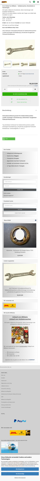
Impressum (3, 380)
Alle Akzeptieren (20, 469)
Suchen (20, 209)
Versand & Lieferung (5, 388)
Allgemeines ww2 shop (6, 383)
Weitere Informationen (20, 477)
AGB (2, 396)
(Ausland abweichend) (29, 73)
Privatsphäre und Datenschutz (8, 402)
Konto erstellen (7, 193)
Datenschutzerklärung (30, 465)
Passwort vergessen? (8, 195)
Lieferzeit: (4, 73)
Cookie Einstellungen (6, 407)
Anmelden (20, 189)
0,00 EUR (20, 255)
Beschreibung (6, 110)
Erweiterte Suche (20, 213)
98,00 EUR (20, 295)
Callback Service (5, 386)
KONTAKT (32, 359)
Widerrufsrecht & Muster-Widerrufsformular (11, 394)
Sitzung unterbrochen (6, 404)
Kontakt (3, 377)
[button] (8, 138)
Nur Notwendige (20, 473)
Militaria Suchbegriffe (6, 391)
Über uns (3, 375)
